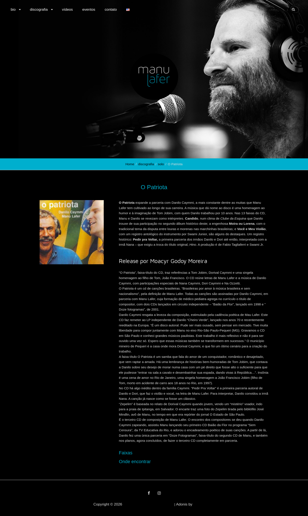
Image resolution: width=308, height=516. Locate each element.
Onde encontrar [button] (135, 461)
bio (16, 9)
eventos (88, 9)
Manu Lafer (131, 504)
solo (161, 164)
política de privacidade (157, 504)
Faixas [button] (125, 452)
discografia (42, 9)
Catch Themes (204, 504)
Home (130, 164)
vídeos (67, 9)
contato (111, 9)
